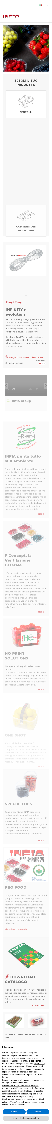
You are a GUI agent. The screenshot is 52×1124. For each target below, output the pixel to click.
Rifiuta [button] (14, 1112)
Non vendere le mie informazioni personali (20, 1085)
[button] (5, 386)
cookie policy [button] (39, 1063)
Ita (44, 5)
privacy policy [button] (27, 1096)
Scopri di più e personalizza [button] (26, 1118)
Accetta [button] (37, 1112)
